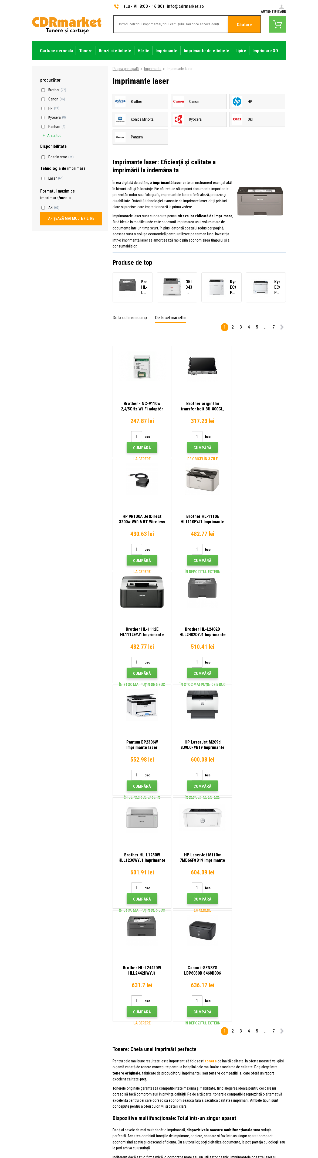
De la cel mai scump (130, 317)
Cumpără (141, 447)
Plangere (104, 1066)
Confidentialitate (111, 1082)
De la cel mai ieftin (170, 317)
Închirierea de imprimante (117, 1098)
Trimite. (276, 991)
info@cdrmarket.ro (185, 6)
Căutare (244, 24)
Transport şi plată (111, 1042)
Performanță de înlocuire (117, 1106)
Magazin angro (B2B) (114, 1050)
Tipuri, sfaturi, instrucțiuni (117, 1035)
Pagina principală (126, 69)
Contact (104, 1026)
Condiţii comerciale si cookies (121, 1074)
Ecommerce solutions (248, 1135)
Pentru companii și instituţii (119, 1090)
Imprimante (152, 69)
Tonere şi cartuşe (192, 1150)
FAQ (101, 1058)
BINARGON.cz (275, 1135)
